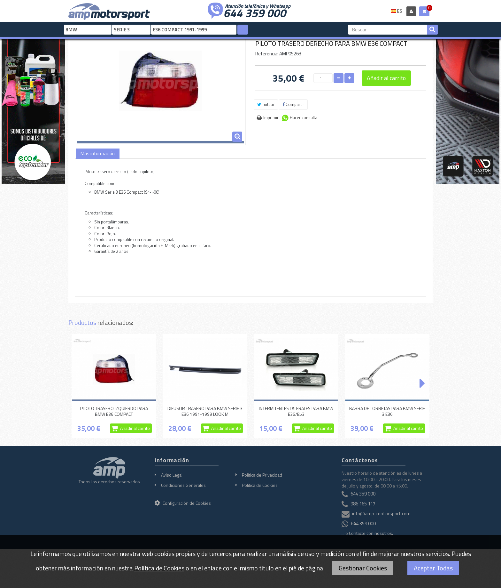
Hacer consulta (303, 117)
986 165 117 (363, 503)
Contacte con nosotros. (371, 533)
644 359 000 (254, 12)
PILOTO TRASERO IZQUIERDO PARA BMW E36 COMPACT (114, 411)
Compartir (293, 104)
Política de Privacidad (262, 474)
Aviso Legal (171, 474)
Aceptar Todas (433, 568)
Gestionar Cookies (363, 568)
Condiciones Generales (183, 485)
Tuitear (265, 104)
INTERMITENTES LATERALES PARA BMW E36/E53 (296, 411)
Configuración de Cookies (183, 503)
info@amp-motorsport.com (381, 513)
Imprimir (271, 117)
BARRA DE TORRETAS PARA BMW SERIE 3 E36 (387, 411)
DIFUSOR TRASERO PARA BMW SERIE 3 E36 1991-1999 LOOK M (205, 411)
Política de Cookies (260, 485)
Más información (98, 153)
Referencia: (266, 53)
